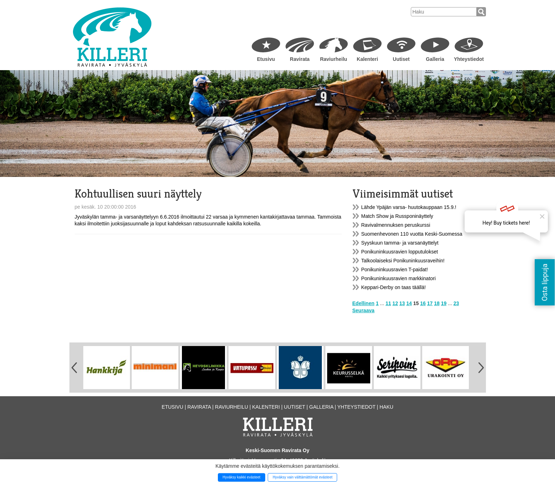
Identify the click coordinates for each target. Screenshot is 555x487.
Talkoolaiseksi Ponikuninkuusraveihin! (403, 260)
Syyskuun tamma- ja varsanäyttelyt (400, 243)
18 (437, 303)
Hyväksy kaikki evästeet (241, 477)
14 (409, 303)
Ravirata (299, 59)
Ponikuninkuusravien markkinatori (398, 278)
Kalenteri (367, 59)
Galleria (435, 59)
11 (388, 303)
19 (444, 303)
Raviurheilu (333, 59)
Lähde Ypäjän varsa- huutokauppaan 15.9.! (408, 207)
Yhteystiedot (469, 59)
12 (395, 303)
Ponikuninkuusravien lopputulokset (399, 252)
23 (456, 303)
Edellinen (363, 303)
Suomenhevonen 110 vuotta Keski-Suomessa (411, 234)
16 (423, 303)
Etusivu (266, 59)
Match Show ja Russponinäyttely (397, 216)
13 (402, 303)
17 (430, 303)
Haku (386, 407)
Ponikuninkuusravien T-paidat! (394, 269)
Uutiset (401, 59)
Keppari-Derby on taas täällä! (393, 287)
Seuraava (363, 310)
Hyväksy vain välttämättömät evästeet (303, 477)
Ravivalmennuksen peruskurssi (395, 225)
